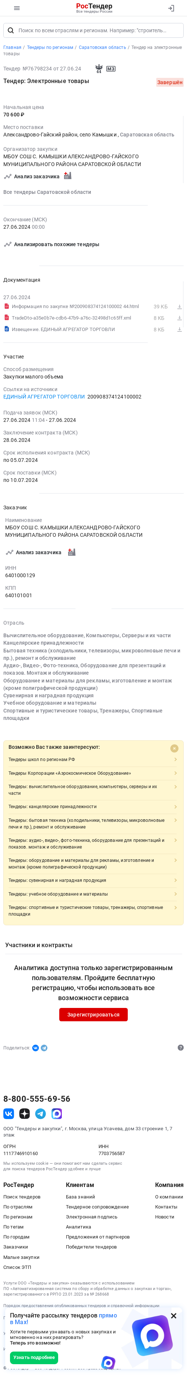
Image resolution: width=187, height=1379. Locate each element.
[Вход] (170, 8)
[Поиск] (10, 30)
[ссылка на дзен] (24, 1114)
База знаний (81, 1197)
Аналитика (78, 1227)
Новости (164, 1217)
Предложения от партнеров (98, 1237)
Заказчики (15, 1247)
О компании (169, 1197)
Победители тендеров (91, 1247)
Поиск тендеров (21, 1197)
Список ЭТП (17, 1267)
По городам (16, 1237)
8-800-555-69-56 (36, 1099)
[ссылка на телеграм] (40, 1114)
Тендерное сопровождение (97, 1207)
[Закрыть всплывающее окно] (173, 1315)
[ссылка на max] (56, 1114)
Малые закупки (21, 1257)
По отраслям (18, 1207)
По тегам (13, 1227)
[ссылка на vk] (8, 1114)
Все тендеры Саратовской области (47, 192)
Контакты (166, 1207)
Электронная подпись (92, 1217)
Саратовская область (147, 135)
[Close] (174, 748)
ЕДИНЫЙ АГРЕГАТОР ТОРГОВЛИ (44, 397)
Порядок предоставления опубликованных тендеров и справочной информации (81, 1305)
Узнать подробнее (34, 1357)
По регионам (18, 1217)
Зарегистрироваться (93, 1015)
